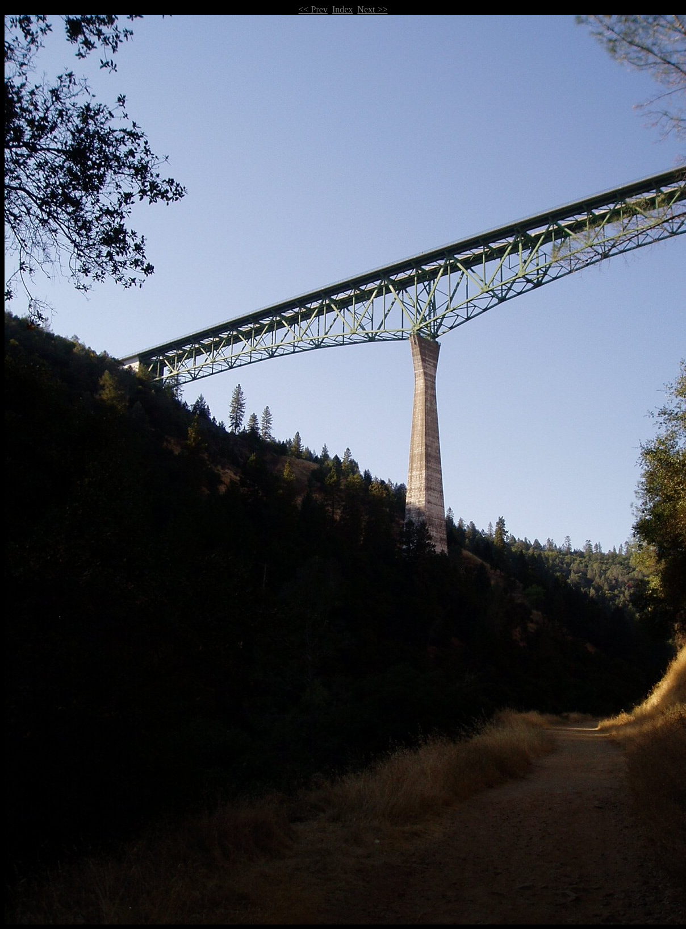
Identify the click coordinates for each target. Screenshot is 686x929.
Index (342, 9)
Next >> (372, 9)
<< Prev (313, 9)
